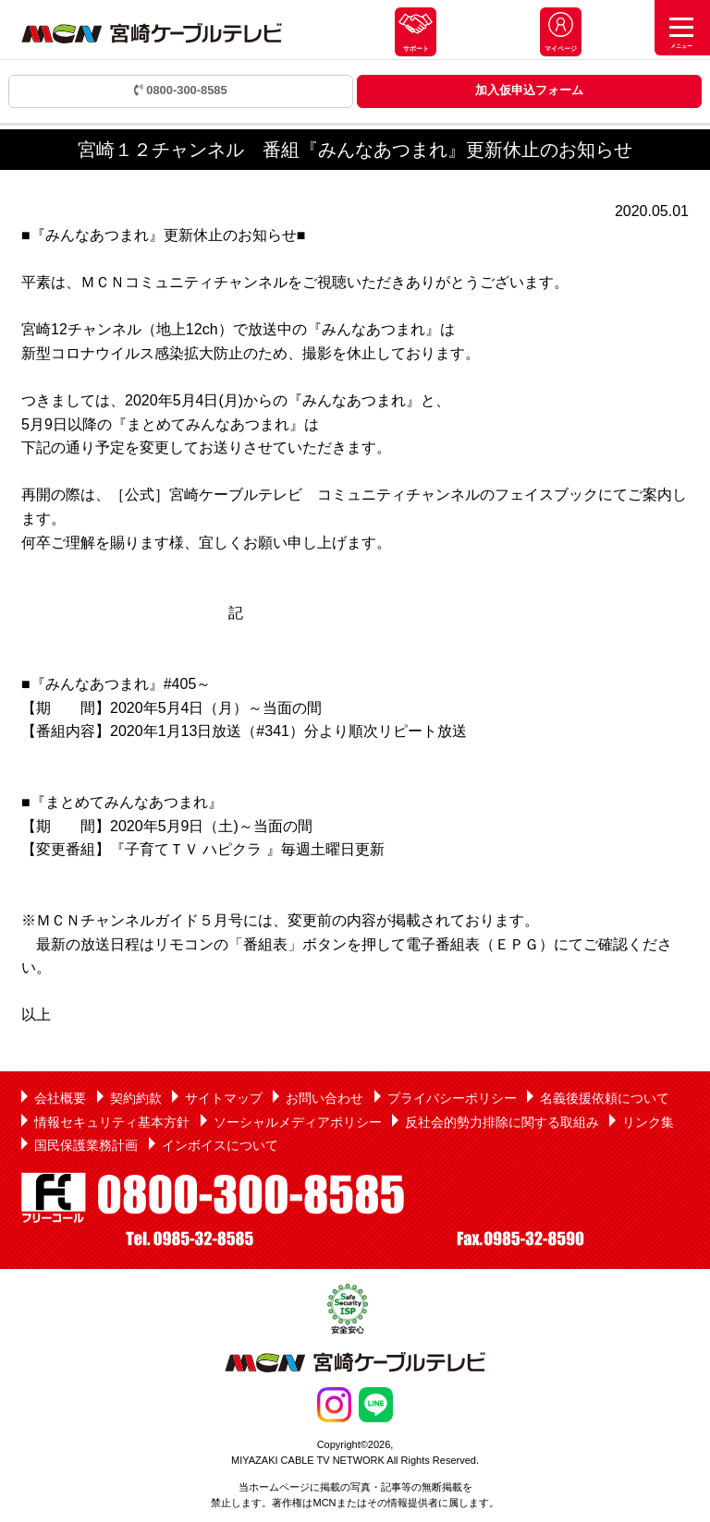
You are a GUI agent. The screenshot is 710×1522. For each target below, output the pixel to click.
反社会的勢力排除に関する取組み (502, 1122)
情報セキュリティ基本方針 (112, 1122)
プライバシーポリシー (452, 1098)
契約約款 (136, 1098)
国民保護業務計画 (86, 1145)
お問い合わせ (324, 1098)
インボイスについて (220, 1145)
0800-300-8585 (180, 90)
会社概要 (60, 1098)
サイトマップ (224, 1098)
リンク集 (648, 1122)
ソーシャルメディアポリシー (298, 1122)
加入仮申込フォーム (529, 90)
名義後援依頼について (604, 1098)
